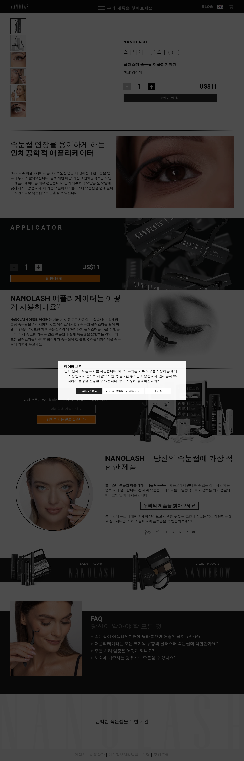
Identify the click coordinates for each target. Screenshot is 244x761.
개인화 (159, 391)
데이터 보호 (73, 368)
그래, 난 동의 (88, 391)
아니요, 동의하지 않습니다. (123, 391)
